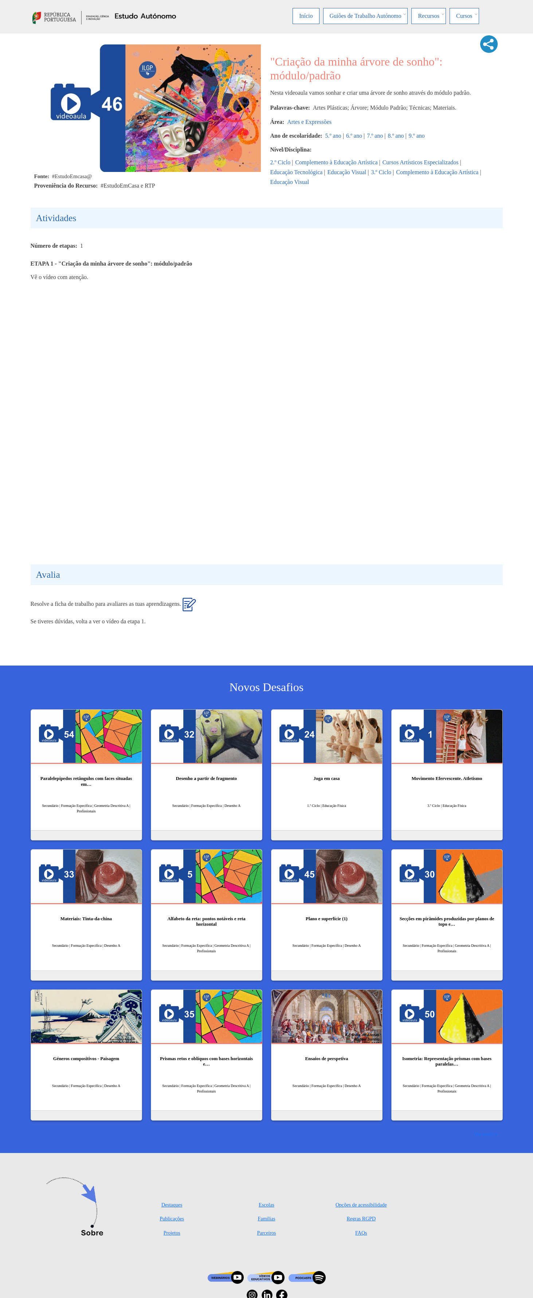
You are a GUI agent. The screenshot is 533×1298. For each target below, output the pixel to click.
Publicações (172, 1218)
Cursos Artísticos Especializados (421, 162)
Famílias (266, 1218)
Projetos (172, 1233)
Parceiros (266, 1233)
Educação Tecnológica (296, 172)
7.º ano (375, 136)
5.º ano (333, 136)
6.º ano (354, 136)
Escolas (266, 1205)
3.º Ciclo (381, 172)
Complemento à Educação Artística (336, 162)
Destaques (172, 1205)
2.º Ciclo (280, 162)
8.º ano (396, 136)
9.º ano (417, 136)
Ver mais (483, 1134)
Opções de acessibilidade (361, 1205)
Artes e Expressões (309, 122)
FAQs (361, 1233)
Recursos (428, 16)
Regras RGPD (361, 1218)
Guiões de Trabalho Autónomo (365, 16)
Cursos (464, 16)
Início (306, 16)
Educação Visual (347, 172)
